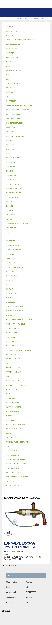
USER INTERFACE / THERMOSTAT (17, 464)
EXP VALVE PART (11, 210)
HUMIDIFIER (10, 241)
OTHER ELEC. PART (12, 302)
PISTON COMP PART (13, 328)
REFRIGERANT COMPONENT (16, 385)
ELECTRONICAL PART (13, 193)
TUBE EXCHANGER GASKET (15, 459)
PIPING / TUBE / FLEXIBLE (15, 324)
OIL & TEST (10, 280)
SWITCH (9, 433)
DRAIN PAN (10, 145)
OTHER (8, 298)
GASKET (8, 236)
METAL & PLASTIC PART (14, 267)
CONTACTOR (10, 131)
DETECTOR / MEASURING (15, 136)
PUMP (8, 363)
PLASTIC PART (11, 337)
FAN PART (9, 219)
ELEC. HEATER (11, 180)
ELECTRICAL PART (12, 184)
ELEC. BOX (9, 171)
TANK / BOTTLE (11, 437)
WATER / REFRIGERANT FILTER (17, 477)
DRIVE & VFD (10, 162)
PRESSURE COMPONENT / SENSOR (18, 350)
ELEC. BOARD (10, 167)
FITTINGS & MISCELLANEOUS (17, 223)
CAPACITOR (10, 79)
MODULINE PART (12, 271)
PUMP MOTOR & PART (13, 372)
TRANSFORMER (11, 451)
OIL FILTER (10, 285)
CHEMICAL (10, 88)
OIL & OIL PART (11, 276)
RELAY (8, 394)
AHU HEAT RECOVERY (13, 44)
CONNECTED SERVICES (14, 123)
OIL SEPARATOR (11, 293)
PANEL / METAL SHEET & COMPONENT (19, 319)
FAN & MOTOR (11, 215)
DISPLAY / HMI (11, 140)
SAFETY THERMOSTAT (13, 407)
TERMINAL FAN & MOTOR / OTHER (18, 442)
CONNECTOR (10, 127)
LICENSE (9, 258)
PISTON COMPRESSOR (14, 333)
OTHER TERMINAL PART (14, 311)
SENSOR (9, 416)
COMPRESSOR (11, 101)
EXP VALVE (9, 206)
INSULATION (10, 254)
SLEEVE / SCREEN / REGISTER (17, 424)
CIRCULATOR (10, 92)
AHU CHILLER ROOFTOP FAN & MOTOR (20, 40)
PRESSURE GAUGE (12, 354)
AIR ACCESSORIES (13, 48)
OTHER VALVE (11, 315)
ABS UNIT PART (11, 31)
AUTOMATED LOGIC (13, 57)
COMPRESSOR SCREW (14, 114)
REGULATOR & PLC (12, 389)
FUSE (7, 232)
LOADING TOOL (11, 263)
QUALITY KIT (10, 376)
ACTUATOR (9, 35)
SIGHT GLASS (11, 420)
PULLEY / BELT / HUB (13, 359)
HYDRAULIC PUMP (12, 245)
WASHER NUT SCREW (13, 472)
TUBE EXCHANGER (12, 455)
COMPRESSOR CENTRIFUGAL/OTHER (19, 105)
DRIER (8, 153)
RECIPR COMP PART (13, 381)
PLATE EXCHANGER (12, 341)
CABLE (8, 75)
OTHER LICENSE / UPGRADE (16, 306)
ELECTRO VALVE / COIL (14, 188)
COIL (7, 97)
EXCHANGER (10, 201)
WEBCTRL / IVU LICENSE (15, 486)
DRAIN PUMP (10, 149)
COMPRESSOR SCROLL (14, 118)
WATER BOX (10, 481)
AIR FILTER (10, 53)
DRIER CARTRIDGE (12, 158)
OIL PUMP (9, 289)
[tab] (26, 27)
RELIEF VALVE (11, 398)
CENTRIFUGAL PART (13, 83)
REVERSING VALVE (12, 403)
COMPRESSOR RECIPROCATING (17, 110)
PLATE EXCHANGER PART (14, 346)
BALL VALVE (10, 62)
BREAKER (9, 66)
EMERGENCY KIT (12, 197)
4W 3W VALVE (11, 27)
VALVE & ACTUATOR (13, 468)
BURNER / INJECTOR (13, 70)
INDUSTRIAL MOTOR (13, 249)
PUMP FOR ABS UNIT (13, 367)
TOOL (8, 446)
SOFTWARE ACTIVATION (14, 429)
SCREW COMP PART (13, 411)
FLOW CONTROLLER (13, 228)
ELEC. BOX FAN (11, 175)
